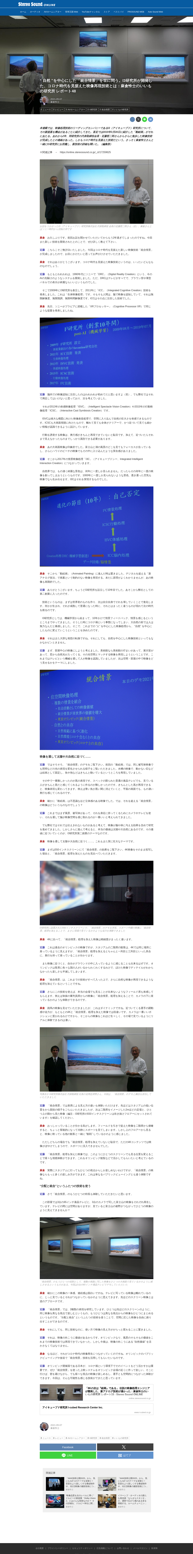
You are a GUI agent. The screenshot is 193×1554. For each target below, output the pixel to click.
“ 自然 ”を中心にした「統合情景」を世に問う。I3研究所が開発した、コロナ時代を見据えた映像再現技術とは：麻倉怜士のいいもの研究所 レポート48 (96, 85)
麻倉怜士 (54, 102)
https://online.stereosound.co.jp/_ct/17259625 (85, 152)
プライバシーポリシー (58, 1548)
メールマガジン (140, 1548)
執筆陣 (154, 1548)
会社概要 (40, 1548)
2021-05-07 (56, 99)
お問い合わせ (123, 1548)
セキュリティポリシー (82, 1548)
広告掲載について (105, 1548)
